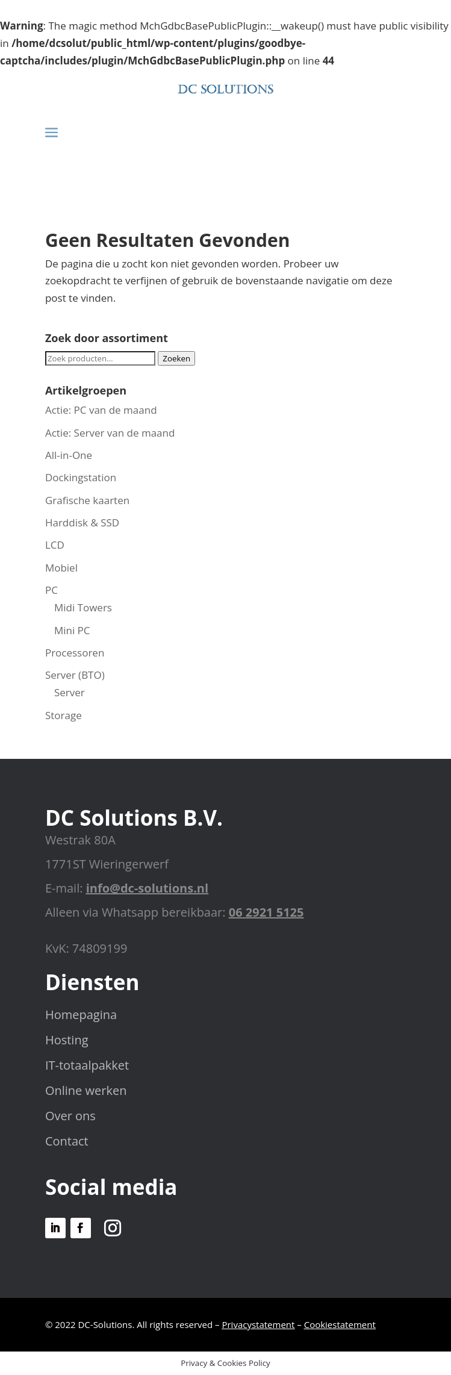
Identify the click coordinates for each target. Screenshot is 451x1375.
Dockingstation (80, 477)
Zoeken (176, 358)
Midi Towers (83, 607)
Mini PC (72, 630)
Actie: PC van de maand (101, 410)
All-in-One (68, 455)
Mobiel (61, 568)
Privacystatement (258, 1324)
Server (69, 692)
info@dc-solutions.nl (147, 888)
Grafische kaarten (87, 500)
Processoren (74, 652)
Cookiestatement (340, 1324)
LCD (54, 545)
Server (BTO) (75, 675)
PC (51, 590)
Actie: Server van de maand (110, 433)
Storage (63, 715)
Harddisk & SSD (82, 522)
